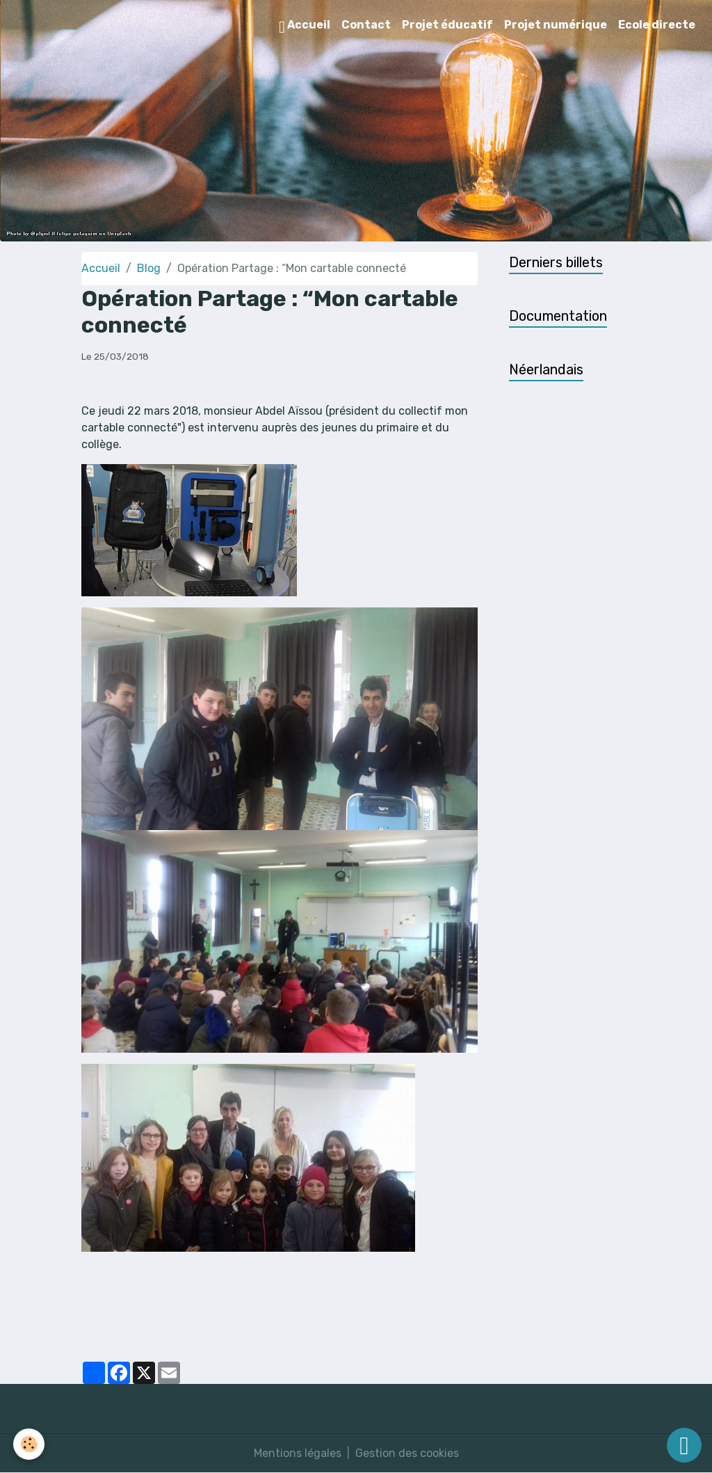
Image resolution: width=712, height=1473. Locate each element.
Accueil (304, 26)
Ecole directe (656, 24)
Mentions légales (297, 1453)
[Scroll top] (684, 1445)
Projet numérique (555, 24)
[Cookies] (29, 1444)
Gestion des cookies (407, 1453)
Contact (366, 24)
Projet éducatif (447, 24)
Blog (149, 268)
